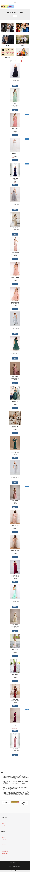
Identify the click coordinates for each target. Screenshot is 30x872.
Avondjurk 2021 (15, 451)
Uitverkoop (4, 844)
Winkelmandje (16, 0)
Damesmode (4, 837)
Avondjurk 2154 (15, 724)
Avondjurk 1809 (15, 227)
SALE (22, 57)
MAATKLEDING (7, 57)
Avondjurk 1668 (15, 128)
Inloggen (3, 825)
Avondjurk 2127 (15, 674)
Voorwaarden (18, 866)
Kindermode (4, 841)
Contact (3, 823)
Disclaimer (11, 866)
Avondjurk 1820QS (15, 277)
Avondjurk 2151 (15, 699)
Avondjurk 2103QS (15, 575)
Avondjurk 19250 (15, 401)
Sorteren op (8, 60)
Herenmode (4, 839)
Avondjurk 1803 (15, 178)
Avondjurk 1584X (15, 103)
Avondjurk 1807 (15, 203)
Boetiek (3, 821)
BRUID (7, 33)
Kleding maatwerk (5, 851)
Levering (14, 866)
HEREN (7, 45)
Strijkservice (4, 855)
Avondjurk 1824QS (15, 351)
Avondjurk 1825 (15, 376)
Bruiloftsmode (4, 835)
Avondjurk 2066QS (15, 525)
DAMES (22, 33)
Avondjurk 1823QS (15, 327)
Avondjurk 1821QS (15, 302)
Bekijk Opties (15, 85)
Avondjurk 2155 (15, 748)
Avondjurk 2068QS (15, 550)
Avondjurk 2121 (15, 649)
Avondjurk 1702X (15, 153)
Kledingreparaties (5, 853)
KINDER (22, 45)
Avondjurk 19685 (15, 426)
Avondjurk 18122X (15, 252)
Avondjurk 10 (15, 79)
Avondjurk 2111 (15, 624)
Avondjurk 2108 (15, 600)
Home (12, 0)
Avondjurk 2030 (15, 500)
